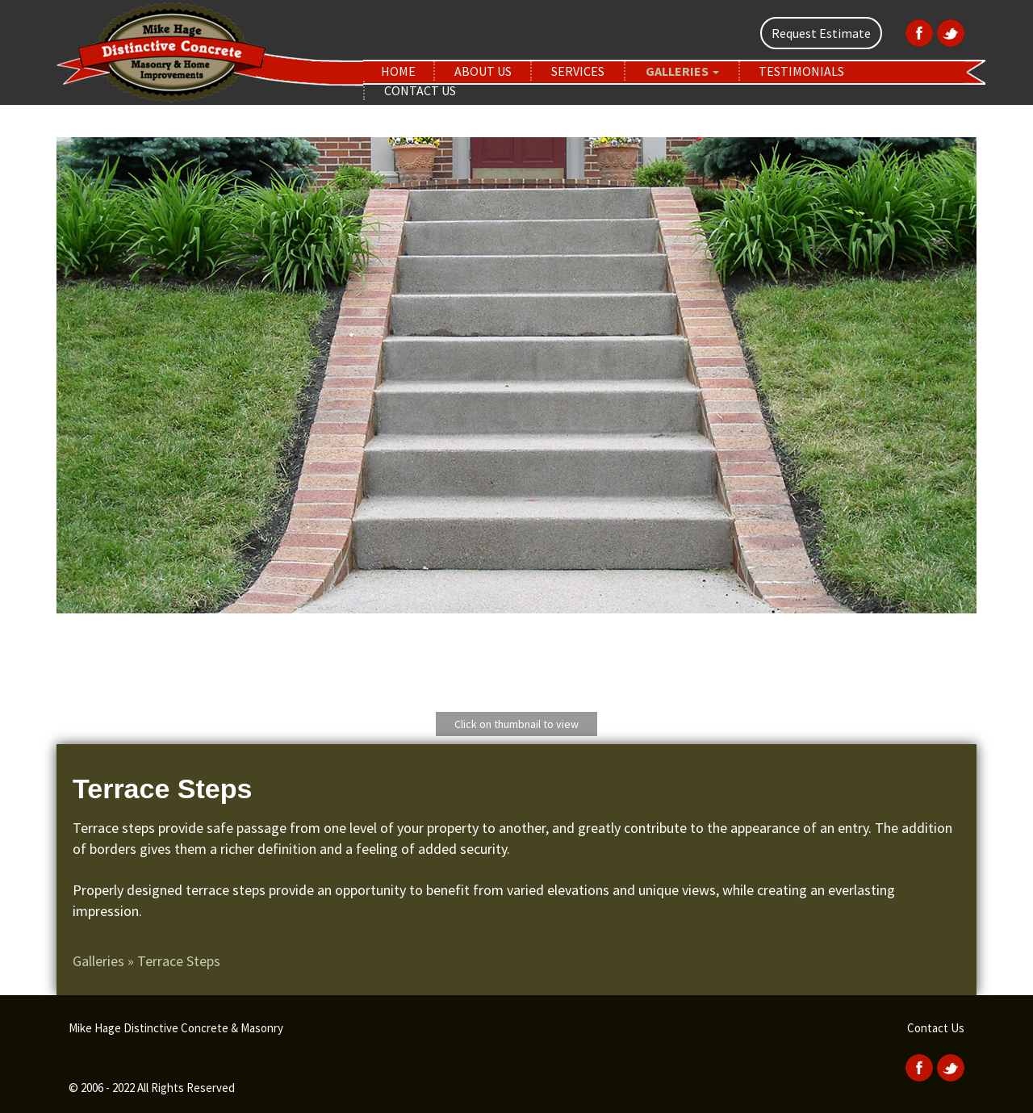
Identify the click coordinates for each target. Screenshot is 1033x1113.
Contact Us (420, 90)
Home (398, 71)
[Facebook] (917, 31)
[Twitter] (948, 31)
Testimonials (801, 71)
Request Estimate (821, 33)
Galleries (682, 71)
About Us (483, 71)
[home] (209, 51)
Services (577, 71)
